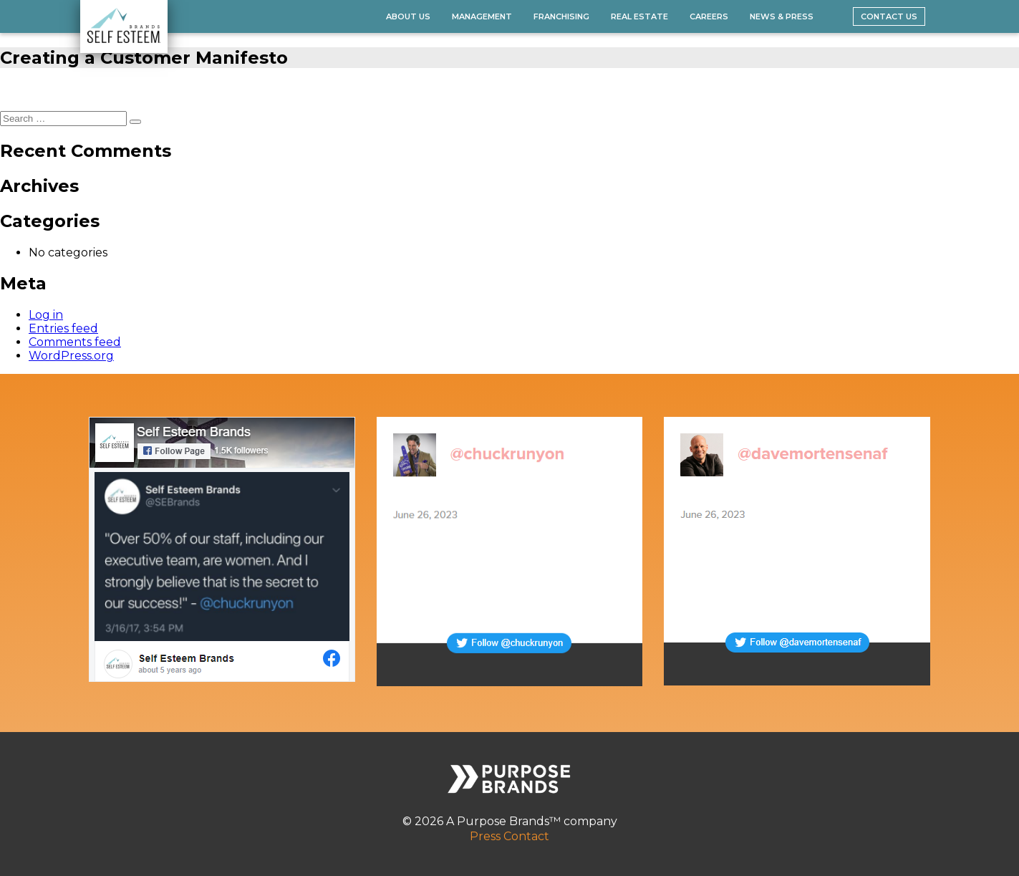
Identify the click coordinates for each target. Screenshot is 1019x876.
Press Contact (509, 836)
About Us (408, 16)
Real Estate (639, 16)
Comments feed (75, 342)
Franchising (561, 16)
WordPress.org (71, 355)
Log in (46, 315)
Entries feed (63, 328)
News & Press (781, 16)
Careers (709, 16)
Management (482, 16)
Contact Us (889, 16)
